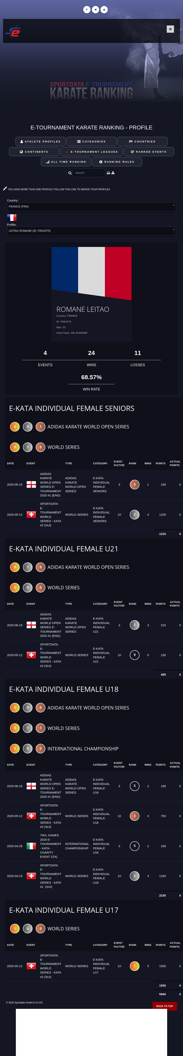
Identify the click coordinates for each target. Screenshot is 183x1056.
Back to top (165, 1006)
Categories (91, 141)
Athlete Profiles (40, 141)
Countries (142, 141)
